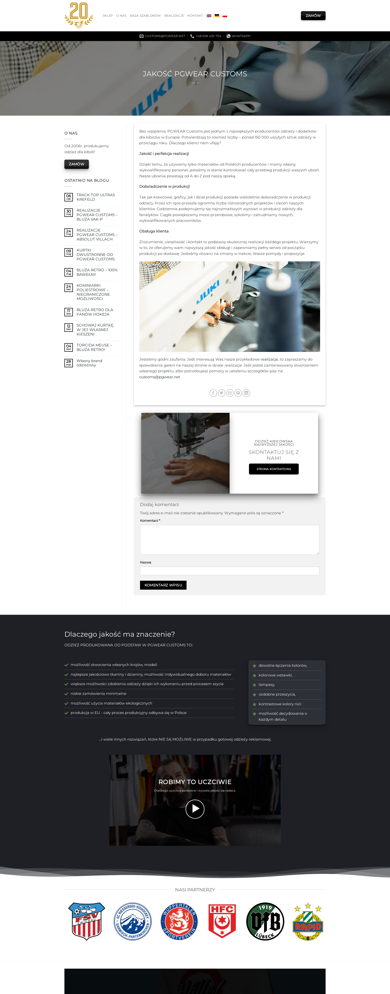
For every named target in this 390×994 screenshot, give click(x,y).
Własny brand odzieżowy (89, 363)
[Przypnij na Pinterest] (238, 393)
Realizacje (174, 15)
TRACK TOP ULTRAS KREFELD (96, 197)
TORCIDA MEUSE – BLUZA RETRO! (94, 347)
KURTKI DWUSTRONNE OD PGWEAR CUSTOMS (96, 254)
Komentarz (150, 520)
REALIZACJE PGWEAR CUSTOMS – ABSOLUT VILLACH (97, 234)
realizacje (269, 359)
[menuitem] (209, 16)
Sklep (108, 15)
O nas (121, 15)
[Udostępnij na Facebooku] (213, 393)
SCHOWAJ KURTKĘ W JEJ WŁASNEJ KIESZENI (95, 329)
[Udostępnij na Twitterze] (221, 393)
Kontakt (195, 15)
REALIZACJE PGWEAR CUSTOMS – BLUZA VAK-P (97, 214)
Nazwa (145, 562)
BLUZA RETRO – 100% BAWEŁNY (97, 272)
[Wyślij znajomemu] (230, 393)
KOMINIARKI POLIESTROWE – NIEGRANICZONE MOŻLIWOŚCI (93, 292)
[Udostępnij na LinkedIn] (246, 393)
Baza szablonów (145, 15)
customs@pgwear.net (159, 377)
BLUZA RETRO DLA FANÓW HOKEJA (95, 312)
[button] (195, 809)
